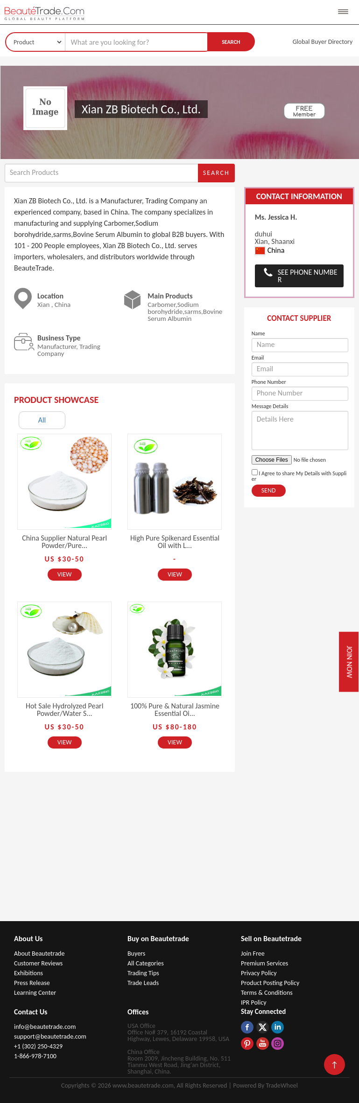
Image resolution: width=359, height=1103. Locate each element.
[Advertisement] (179, 851)
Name (258, 333)
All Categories (145, 963)
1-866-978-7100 (35, 1056)
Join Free (253, 953)
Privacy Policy (259, 973)
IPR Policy (254, 1002)
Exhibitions (28, 973)
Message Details (270, 406)
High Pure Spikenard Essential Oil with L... (174, 542)
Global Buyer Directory (323, 42)
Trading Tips (143, 973)
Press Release (32, 983)
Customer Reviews (38, 963)
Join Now (349, 661)
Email (258, 358)
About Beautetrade (39, 953)
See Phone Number (308, 276)
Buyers (136, 953)
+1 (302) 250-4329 (38, 1046)
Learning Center (35, 993)
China (270, 251)
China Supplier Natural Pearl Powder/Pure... (64, 542)
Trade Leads (143, 983)
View (64, 574)
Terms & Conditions (267, 993)
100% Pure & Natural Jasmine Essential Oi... (174, 709)
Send (268, 490)
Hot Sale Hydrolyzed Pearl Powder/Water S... (64, 709)
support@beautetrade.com (50, 1037)
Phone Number (269, 382)
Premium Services (264, 963)
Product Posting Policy (270, 983)
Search (231, 42)
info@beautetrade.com (45, 1027)
